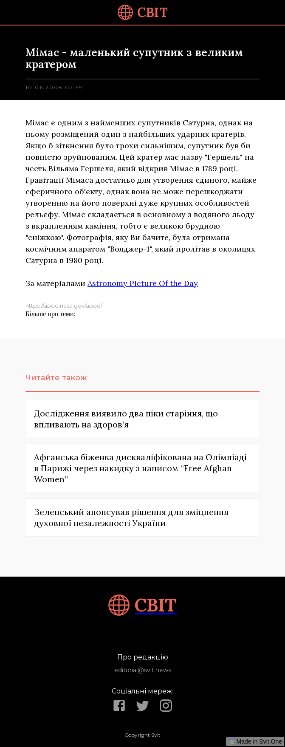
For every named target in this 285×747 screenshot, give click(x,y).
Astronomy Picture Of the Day (142, 283)
